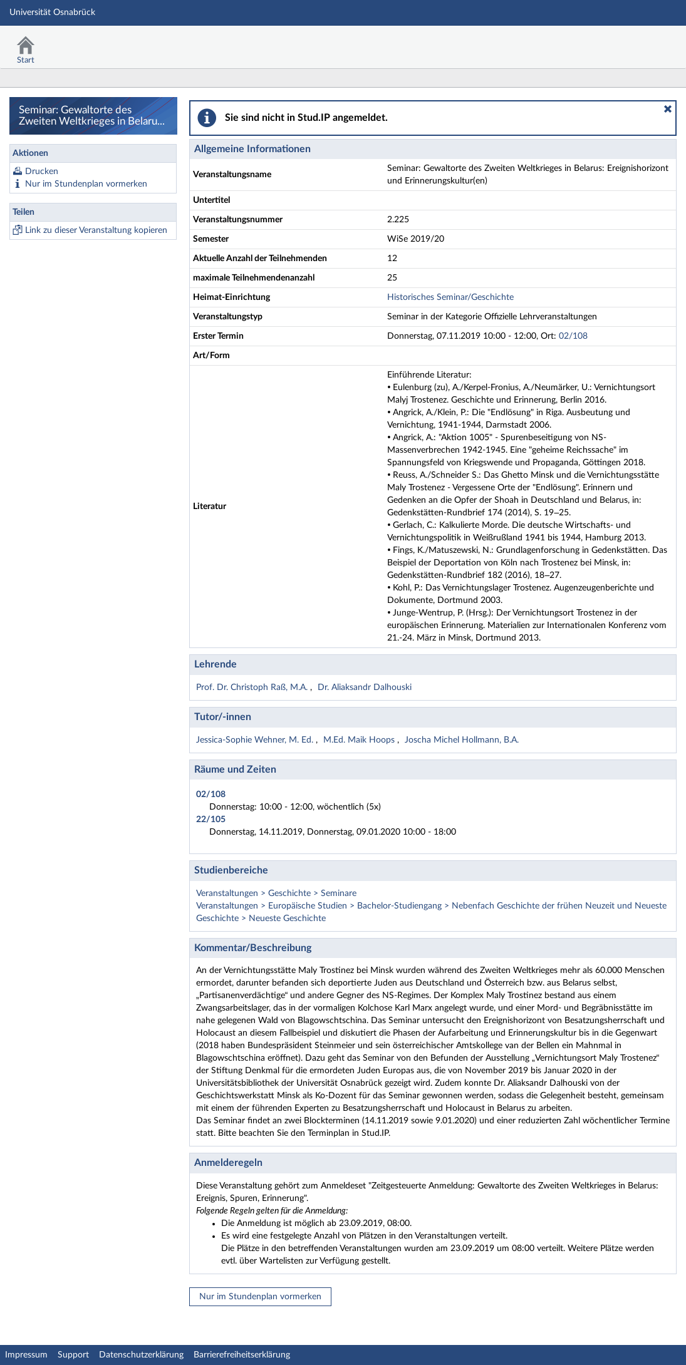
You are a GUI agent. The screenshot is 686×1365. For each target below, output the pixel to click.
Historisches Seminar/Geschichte (450, 297)
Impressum (26, 1355)
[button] (668, 109)
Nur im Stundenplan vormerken (86, 184)
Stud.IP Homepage (637, 42)
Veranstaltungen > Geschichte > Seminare (276, 893)
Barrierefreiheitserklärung (242, 1355)
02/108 (573, 336)
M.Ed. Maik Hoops (360, 740)
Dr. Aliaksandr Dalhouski (365, 687)
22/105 (211, 819)
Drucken (41, 171)
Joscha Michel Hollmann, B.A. (462, 740)
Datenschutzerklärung (141, 1355)
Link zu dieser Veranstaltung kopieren (96, 230)
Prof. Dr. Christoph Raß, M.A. (253, 687)
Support (73, 1355)
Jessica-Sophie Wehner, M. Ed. (256, 740)
